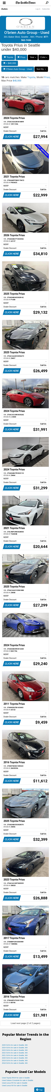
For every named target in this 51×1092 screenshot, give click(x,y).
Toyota (8, 57)
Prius (21, 57)
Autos (4, 9)
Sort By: (41, 69)
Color (43, 57)
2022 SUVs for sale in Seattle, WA (15, 1053)
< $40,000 (9, 63)
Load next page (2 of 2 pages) (25, 1023)
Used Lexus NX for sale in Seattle (14, 1085)
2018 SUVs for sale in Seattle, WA (15, 1063)
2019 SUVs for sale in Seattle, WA (15, 1060)
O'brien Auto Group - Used (17, 69)
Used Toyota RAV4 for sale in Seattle (16, 1078)
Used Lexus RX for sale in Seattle (14, 1083)
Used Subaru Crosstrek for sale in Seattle (17, 1080)
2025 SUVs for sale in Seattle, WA (15, 1045)
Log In (38, 9)
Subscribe (46, 9)
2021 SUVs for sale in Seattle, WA (15, 1055)
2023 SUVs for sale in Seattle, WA (15, 1050)
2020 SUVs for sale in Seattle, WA (15, 1058)
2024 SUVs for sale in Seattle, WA (15, 1048)
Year (33, 57)
